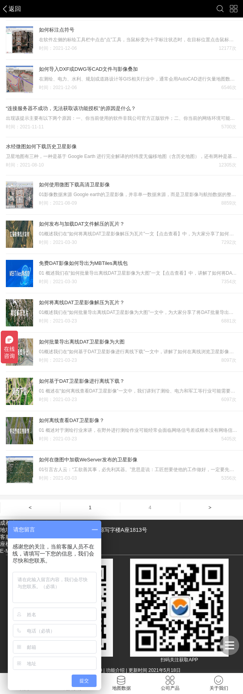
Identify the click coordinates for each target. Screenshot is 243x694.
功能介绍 (115, 670)
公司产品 (170, 683)
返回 (15, 8)
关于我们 (219, 683)
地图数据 (121, 683)
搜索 (220, 9)
